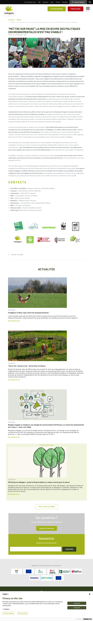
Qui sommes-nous (30, 2)
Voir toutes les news (46, 506)
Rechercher (90, 2)
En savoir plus (14, 321)
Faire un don (75, 9)
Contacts (45, 2)
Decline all (77, 608)
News (19, 20)
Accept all (77, 603)
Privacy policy (22, 613)
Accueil (11, 20)
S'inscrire (69, 549)
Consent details (8, 613)
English (6, 594)
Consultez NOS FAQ (46, 528)
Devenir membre (57, 9)
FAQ (39, 2)
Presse (58, 2)
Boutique (65, 2)
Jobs (51, 2)
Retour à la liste (17, 254)
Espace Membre (79, 2)
